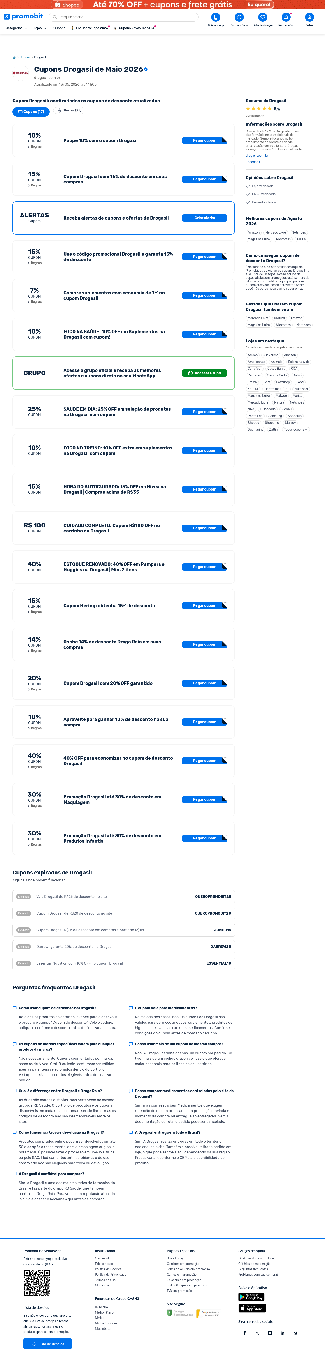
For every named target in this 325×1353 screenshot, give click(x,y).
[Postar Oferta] (239, 20)
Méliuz (99, 1301)
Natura (279, 397)
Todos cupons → (296, 427)
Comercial (102, 1242)
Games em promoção (182, 1258)
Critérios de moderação (254, 1247)
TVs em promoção (179, 1274)
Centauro (254, 366)
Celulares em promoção (183, 1247)
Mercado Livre (275, 217)
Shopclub (295, 412)
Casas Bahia (276, 358)
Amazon (254, 217)
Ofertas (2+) (72, 95)
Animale (276, 351)
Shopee (253, 420)
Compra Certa (277, 366)
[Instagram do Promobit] (270, 1317)
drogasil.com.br (257, 139)
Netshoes (299, 217)
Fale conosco (104, 1247)
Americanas (256, 351)
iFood (300, 374)
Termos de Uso (105, 1264)
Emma (252, 374)
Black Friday (175, 1242)
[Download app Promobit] (216, 20)
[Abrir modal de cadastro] (309, 20)
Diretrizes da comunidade (256, 1242)
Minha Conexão (106, 1307)
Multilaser (301, 381)
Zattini (273, 427)
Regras (34, 130)
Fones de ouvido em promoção (188, 1253)
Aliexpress (283, 224)
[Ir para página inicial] (16, 41)
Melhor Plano (104, 1296)
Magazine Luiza (259, 224)
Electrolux (271, 381)
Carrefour (255, 358)
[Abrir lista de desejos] (262, 20)
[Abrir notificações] (286, 20)
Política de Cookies (108, 1253)
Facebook (253, 146)
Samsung (275, 412)
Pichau (286, 404)
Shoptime (272, 420)
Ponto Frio (255, 412)
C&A (294, 358)
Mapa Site (102, 1269)
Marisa (297, 389)
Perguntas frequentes (253, 1253)
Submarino (255, 427)
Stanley (290, 420)
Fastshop (283, 374)
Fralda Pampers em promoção (187, 1269)
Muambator (103, 1312)
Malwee (281, 389)
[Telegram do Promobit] (295, 1317)
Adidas (253, 343)
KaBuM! (302, 224)
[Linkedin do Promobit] (282, 1317)
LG (287, 381)
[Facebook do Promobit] (244, 1317)
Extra (266, 374)
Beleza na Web (298, 351)
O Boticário (268, 404)
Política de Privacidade (110, 1258)
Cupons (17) (31, 95)
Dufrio (297, 366)
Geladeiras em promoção (184, 1264)
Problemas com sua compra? (258, 1258)
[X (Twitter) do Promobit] (257, 1317)
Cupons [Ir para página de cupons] (27, 41)
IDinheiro (101, 1291)
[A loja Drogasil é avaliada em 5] (248, 92)
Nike (251, 404)
